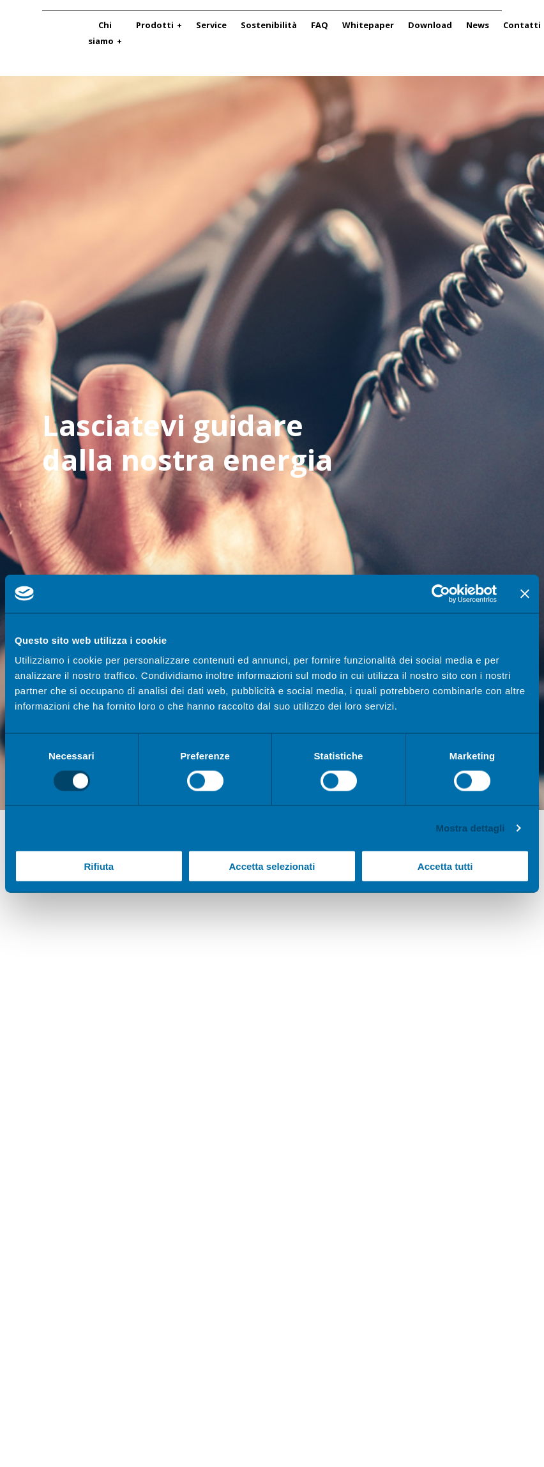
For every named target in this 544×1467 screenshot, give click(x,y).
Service (211, 25)
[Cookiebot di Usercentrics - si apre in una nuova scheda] (441, 593)
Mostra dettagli (469, 827)
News (477, 25)
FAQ (319, 25)
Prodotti (155, 25)
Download (430, 25)
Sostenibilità (269, 25)
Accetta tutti (445, 866)
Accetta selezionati (272, 866)
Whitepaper (368, 25)
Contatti (522, 25)
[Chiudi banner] (524, 593)
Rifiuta (99, 866)
